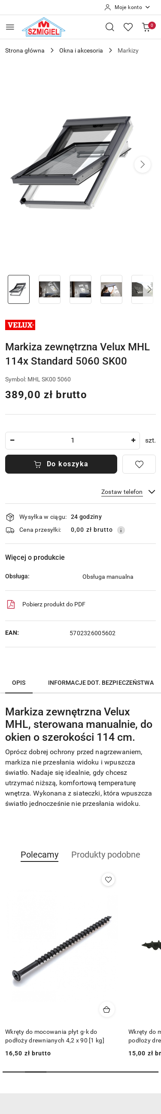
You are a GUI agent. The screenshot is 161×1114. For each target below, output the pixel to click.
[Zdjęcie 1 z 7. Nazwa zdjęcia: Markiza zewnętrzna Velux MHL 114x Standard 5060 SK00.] (19, 289)
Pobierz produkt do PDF (45, 604)
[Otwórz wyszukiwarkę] (110, 27)
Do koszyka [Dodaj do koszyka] (61, 464)
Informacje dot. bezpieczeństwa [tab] (101, 682)
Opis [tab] (19, 682)
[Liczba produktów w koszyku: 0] (146, 27)
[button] (142, 164)
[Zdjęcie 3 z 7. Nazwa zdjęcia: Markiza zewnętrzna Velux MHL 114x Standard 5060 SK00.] (80, 289)
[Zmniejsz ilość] (12, 440)
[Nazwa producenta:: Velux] (20, 324)
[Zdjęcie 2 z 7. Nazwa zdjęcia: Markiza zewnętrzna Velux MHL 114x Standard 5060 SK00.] (50, 289)
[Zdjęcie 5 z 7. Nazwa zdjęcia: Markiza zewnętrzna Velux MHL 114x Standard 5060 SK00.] (142, 289)
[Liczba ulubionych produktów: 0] (128, 27)
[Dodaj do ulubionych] (139, 464)
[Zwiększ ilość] (133, 440)
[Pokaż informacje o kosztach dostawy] (121, 530)
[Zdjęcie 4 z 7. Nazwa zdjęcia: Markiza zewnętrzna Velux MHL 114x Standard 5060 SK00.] (111, 289)
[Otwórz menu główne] (10, 27)
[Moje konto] (127, 7)
